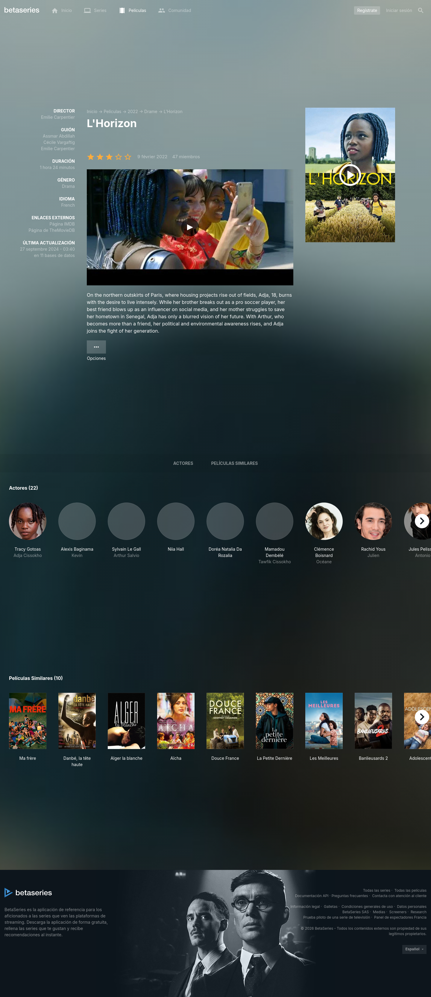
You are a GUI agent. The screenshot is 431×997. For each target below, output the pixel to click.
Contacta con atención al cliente (399, 896)
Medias (379, 912)
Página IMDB (62, 223)
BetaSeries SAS (355, 912)
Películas (112, 111)
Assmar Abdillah (59, 135)
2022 (133, 111)
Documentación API (312, 896)
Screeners (398, 912)
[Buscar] (421, 10)
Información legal (305, 906)
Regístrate (367, 10)
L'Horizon (173, 111)
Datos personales (412, 906)
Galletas (331, 906)
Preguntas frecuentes (350, 896)
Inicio (92, 111)
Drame (150, 111)
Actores (183, 463)
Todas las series (376, 890)
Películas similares (234, 463)
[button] (27, 534)
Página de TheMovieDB (52, 230)
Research (419, 912)
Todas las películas (410, 890)
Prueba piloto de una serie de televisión (336, 917)
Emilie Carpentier (58, 117)
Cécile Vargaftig (59, 142)
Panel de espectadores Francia (400, 917)
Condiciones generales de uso (367, 906)
